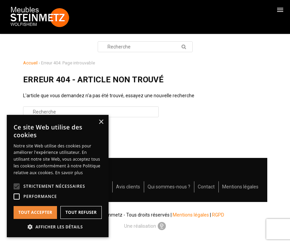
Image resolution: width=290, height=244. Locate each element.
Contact (206, 186)
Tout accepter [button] (35, 212)
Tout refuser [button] (81, 212)
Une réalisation (145, 226)
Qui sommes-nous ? (169, 186)
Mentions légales (240, 186)
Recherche (183, 47)
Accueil (30, 62)
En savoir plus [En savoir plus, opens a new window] (69, 173)
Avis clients (128, 186)
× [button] (100, 122)
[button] (58, 226)
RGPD (218, 215)
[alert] (58, 176)
